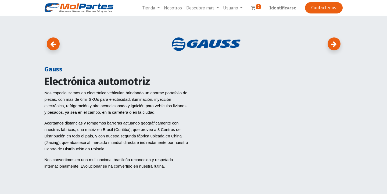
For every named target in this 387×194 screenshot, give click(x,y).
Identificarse (282, 8)
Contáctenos (323, 7)
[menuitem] (173, 7)
